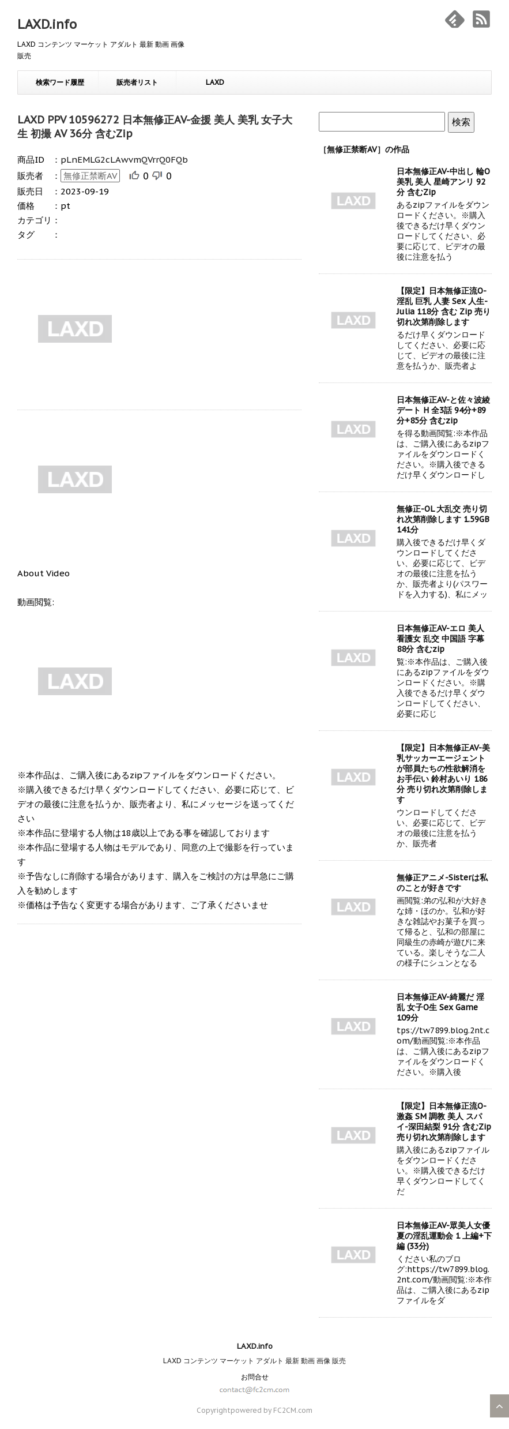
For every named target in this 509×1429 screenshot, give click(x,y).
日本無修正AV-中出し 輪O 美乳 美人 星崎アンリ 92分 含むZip (443, 181)
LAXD (215, 82)
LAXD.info (47, 24)
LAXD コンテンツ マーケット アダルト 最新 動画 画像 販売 (254, 1360)
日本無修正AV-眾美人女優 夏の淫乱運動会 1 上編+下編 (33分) (444, 1235)
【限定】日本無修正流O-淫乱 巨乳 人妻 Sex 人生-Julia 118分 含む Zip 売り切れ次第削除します (444, 306)
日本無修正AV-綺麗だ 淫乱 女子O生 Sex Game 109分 (440, 1007)
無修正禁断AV (90, 175)
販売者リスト (137, 82)
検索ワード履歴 (60, 82)
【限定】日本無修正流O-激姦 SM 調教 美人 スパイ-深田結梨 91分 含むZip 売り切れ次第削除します (444, 1121)
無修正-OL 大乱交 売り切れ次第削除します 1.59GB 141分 (443, 519)
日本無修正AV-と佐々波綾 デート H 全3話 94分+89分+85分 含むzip (443, 410)
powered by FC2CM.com (271, 1410)
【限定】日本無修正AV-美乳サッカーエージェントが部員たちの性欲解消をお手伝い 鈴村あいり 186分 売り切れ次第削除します (443, 773)
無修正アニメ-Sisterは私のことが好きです (442, 882)
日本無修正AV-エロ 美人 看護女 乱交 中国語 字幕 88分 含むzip (440, 638)
